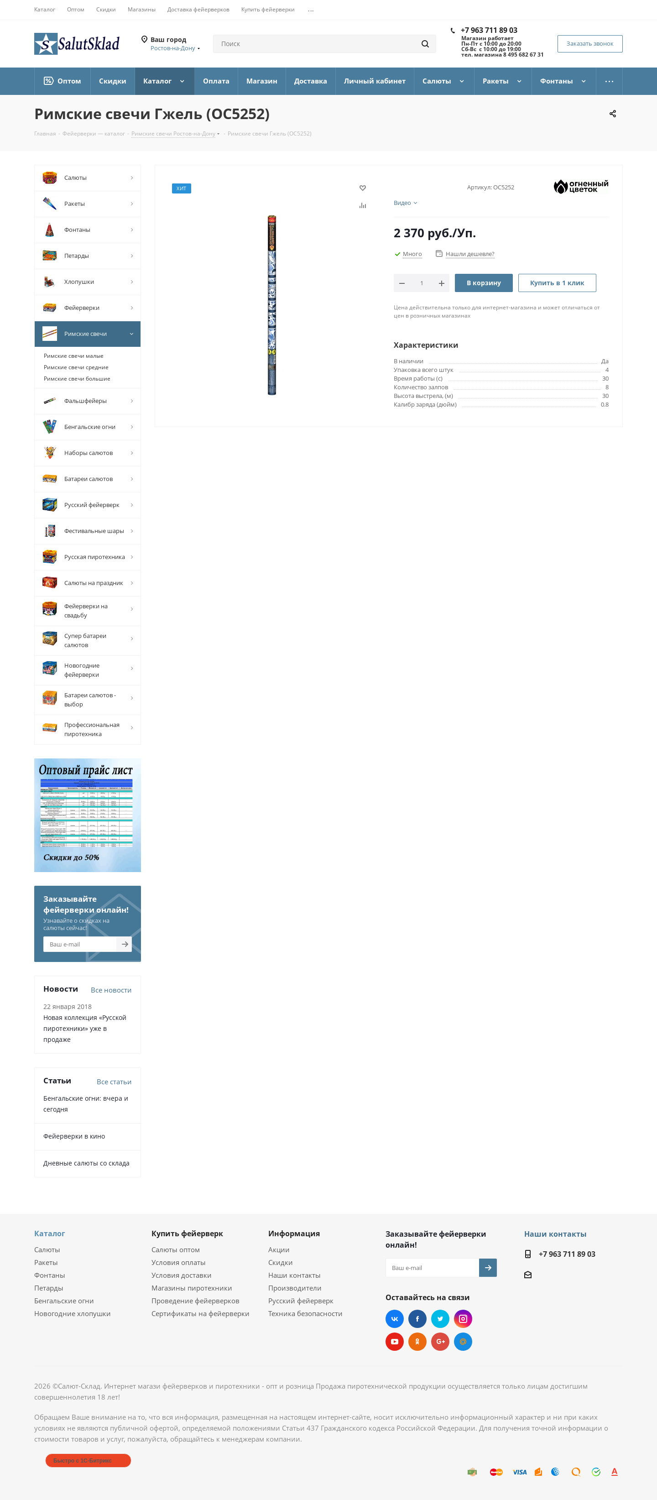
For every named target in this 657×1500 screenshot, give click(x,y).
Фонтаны (49, 1275)
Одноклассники (417, 1342)
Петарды (48, 1287)
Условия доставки (181, 1275)
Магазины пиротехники (191, 1287)
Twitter (440, 1319)
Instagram (463, 1319)
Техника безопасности (305, 1313)
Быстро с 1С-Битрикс (82, 1461)
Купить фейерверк (187, 1233)
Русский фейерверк (301, 1300)
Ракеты (46, 1262)
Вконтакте (395, 1319)
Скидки (280, 1262)
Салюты (47, 1249)
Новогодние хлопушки (72, 1313)
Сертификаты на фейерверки (200, 1313)
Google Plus (440, 1342)
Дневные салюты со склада (86, 1163)
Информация (294, 1233)
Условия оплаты (178, 1262)
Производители (295, 1287)
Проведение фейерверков (195, 1300)
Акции (279, 1249)
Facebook (417, 1319)
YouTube (395, 1342)
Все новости (111, 989)
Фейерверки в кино (74, 1136)
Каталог (49, 1233)
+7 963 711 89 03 (489, 30)
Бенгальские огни (64, 1300)
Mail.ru (463, 1342)
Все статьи (114, 1081)
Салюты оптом (175, 1249)
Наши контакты (294, 1275)
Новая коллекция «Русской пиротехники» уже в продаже (84, 1028)
